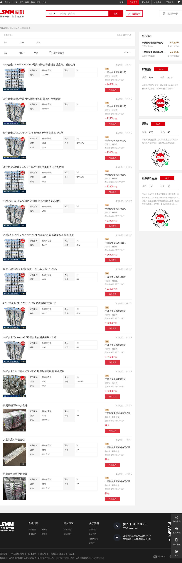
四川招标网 (32, 554)
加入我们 (92, 534)
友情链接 (3, 554)
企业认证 (32, 534)
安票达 (44, 534)
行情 (15, 2)
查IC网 (43, 554)
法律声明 (67, 530)
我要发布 (136, 13)
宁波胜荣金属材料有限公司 (117, 413)
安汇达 (44, 530)
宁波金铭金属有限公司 (115, 72)
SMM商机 (4, 28)
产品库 (92, 543)
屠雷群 (107, 76)
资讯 (21, 2)
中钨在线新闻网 (17, 554)
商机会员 (32, 530)
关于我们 (92, 530)
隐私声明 (67, 534)
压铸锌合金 (46, 70)
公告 (44, 2)
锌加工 (16, 28)
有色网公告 (93, 539)
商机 (27, 2)
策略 (33, 2)
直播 (38, 2)
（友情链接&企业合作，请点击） (62, 554)
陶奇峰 (107, 417)
